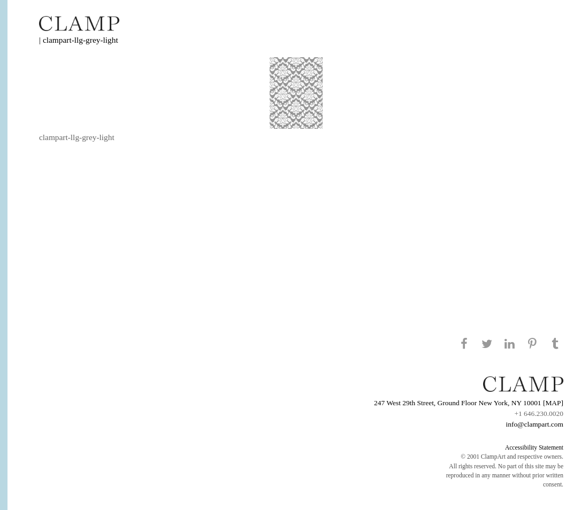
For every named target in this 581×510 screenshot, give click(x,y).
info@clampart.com (534, 424)
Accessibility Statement (534, 447)
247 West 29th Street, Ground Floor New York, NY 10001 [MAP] (468, 403)
